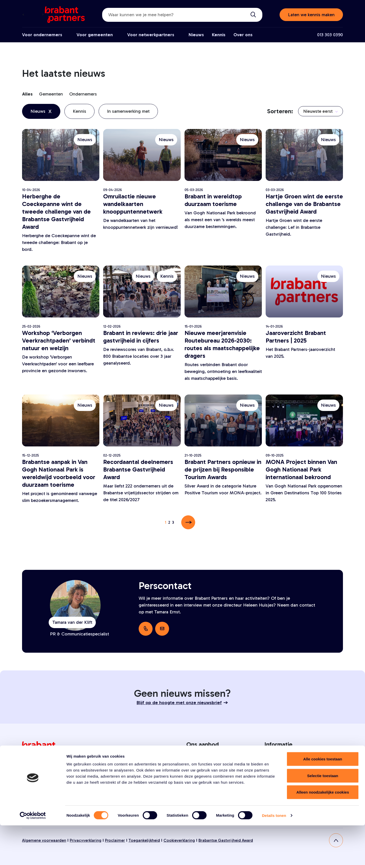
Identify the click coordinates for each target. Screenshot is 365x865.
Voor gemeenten (95, 34)
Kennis (218, 34)
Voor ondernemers (42, 34)
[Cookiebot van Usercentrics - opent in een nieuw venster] (33, 855)
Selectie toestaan (322, 815)
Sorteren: (280, 111)
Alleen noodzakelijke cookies (322, 832)
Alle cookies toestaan (322, 798)
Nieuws (196, 34)
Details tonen (274, 855)
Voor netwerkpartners (150, 34)
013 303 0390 (330, 34)
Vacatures (273, 769)
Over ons (242, 34)
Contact (272, 782)
